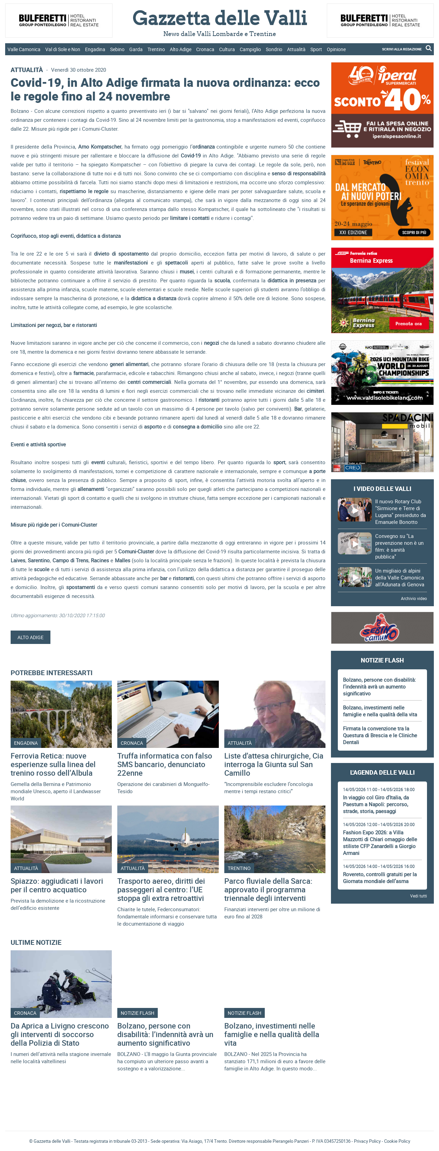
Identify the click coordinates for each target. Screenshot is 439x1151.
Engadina (95, 49)
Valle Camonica (24, 49)
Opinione (336, 49)
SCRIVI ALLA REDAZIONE (402, 49)
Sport (316, 49)
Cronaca (205, 49)
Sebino (117, 49)
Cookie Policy (397, 1141)
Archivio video (414, 598)
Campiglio (250, 49)
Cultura (227, 49)
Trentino (156, 49)
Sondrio (274, 49)
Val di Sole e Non (62, 49)
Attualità (296, 49)
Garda (136, 49)
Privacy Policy (367, 1141)
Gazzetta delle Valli (382, 1080)
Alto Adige (180, 49)
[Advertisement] (382, 928)
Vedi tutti (418, 896)
